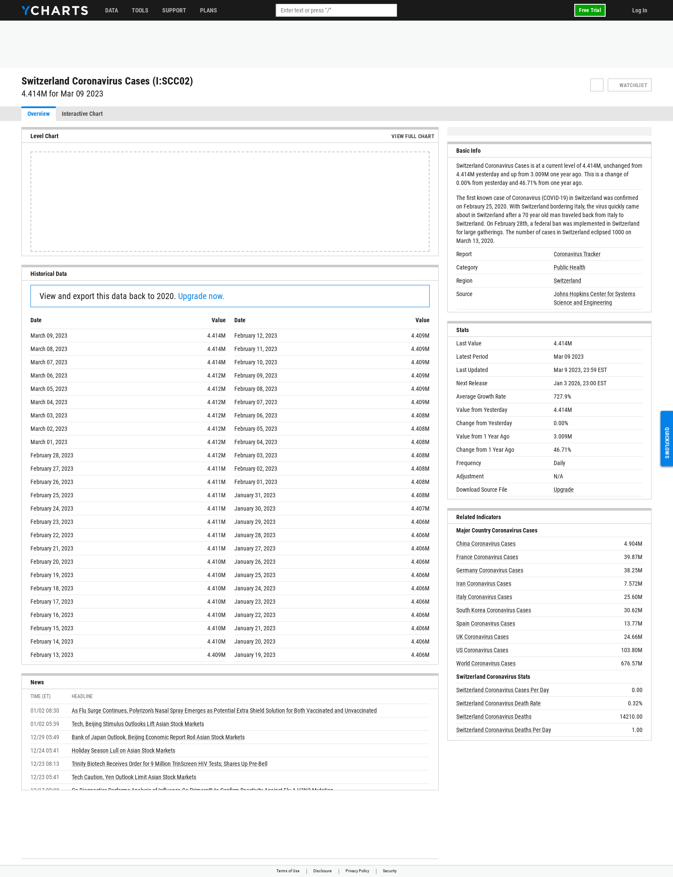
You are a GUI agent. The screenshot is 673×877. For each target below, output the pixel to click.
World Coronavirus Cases (485, 663)
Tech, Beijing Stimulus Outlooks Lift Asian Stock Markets (138, 723)
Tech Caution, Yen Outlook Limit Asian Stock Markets (134, 777)
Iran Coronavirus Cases (483, 583)
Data (111, 10)
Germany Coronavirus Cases (489, 570)
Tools (140, 10)
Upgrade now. (201, 296)
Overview (38, 113)
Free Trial (590, 10)
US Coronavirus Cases (482, 650)
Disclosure (322, 870)
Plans (208, 10)
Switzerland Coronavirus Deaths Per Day (503, 729)
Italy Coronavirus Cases (484, 596)
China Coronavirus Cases (485, 543)
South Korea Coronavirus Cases (493, 610)
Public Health (569, 267)
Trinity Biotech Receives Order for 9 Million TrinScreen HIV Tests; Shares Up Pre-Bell (169, 763)
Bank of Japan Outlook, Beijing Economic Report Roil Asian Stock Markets (158, 737)
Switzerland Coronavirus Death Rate (498, 703)
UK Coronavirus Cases (482, 636)
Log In (639, 10)
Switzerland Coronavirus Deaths (493, 716)
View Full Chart (412, 136)
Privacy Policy (357, 870)
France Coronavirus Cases (487, 556)
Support (174, 10)
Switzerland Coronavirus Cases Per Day (502, 689)
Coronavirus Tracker (577, 254)
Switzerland (567, 280)
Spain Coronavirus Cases (485, 623)
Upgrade (564, 489)
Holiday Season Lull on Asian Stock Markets (123, 750)
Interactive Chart (82, 113)
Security (390, 870)
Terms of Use (288, 870)
